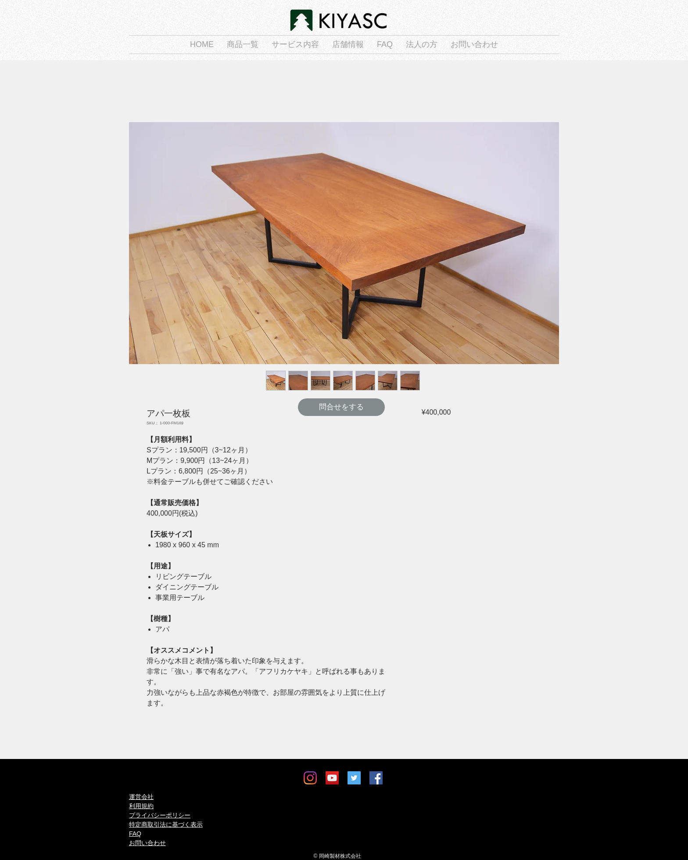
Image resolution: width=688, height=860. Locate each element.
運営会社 (141, 796)
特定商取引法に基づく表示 (166, 824)
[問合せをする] (341, 407)
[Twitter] (354, 777)
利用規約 (141, 805)
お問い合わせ (147, 842)
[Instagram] (310, 777)
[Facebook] (376, 777)
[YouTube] (332, 777)
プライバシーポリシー (159, 815)
